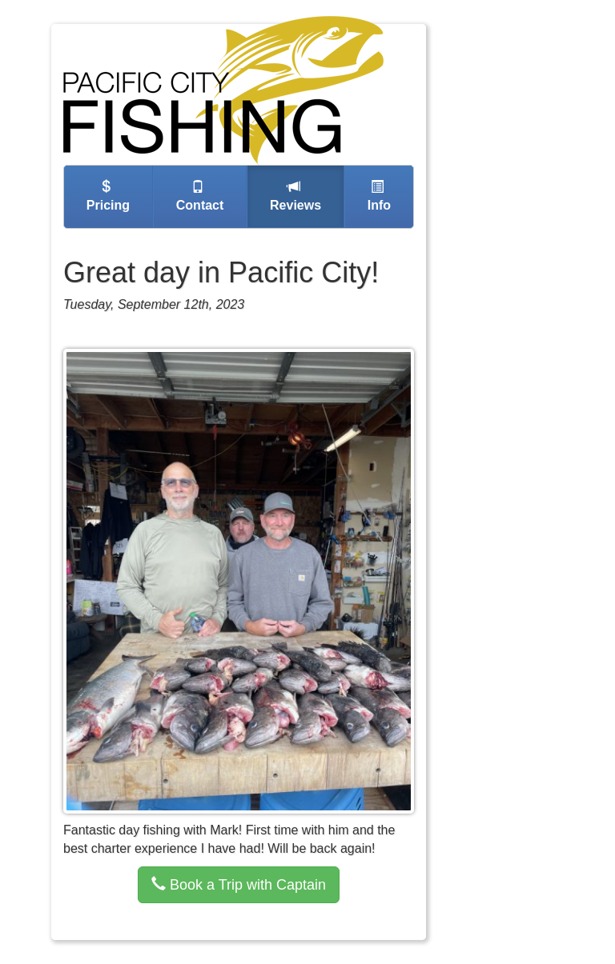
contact (198, 196)
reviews (293, 196)
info (377, 196)
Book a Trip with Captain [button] (238, 884)
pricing (106, 196)
